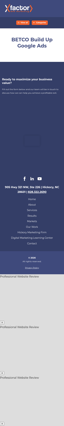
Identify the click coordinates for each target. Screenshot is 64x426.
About (32, 204)
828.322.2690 (37, 192)
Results (31, 215)
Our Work (32, 226)
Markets (32, 221)
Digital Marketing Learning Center (32, 237)
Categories (41, 23)
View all (24, 23)
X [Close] (2, 322)
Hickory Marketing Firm (32, 232)
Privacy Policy (32, 267)
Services (32, 210)
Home (32, 199)
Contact (32, 243)
